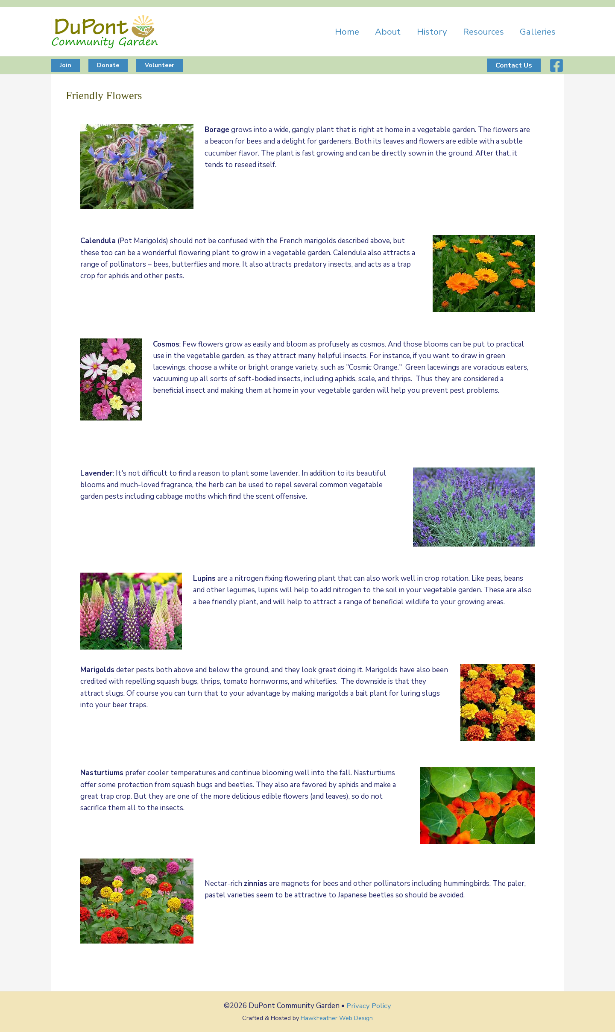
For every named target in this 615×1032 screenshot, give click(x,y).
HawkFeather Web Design (337, 1017)
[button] (65, 65)
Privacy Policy (369, 1006)
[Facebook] (556, 65)
